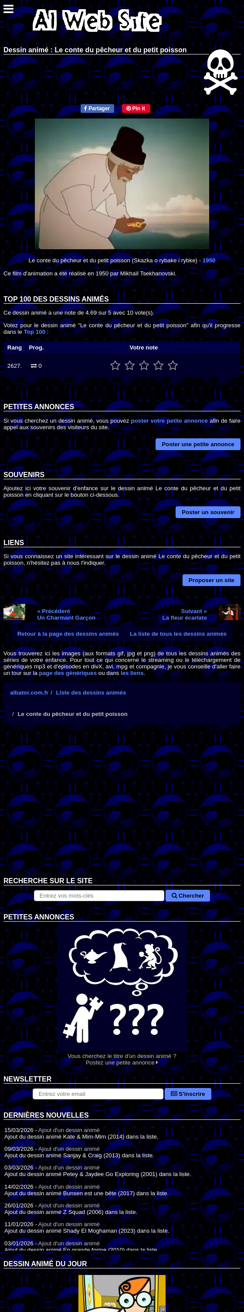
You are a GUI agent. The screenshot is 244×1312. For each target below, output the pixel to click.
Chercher (188, 895)
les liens (132, 673)
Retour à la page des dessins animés (68, 634)
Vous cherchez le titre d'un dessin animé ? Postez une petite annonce (122, 994)
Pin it (135, 108)
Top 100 (34, 332)
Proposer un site (211, 580)
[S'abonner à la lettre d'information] (98, 1093)
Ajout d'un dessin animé (69, 1130)
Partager (97, 108)
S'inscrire (188, 1094)
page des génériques (68, 673)
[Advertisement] (122, 807)
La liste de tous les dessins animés (178, 634)
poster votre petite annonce (169, 420)
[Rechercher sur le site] (99, 895)
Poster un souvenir (208, 512)
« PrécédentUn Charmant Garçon (66, 614)
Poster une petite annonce (198, 444)
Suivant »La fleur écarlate (185, 614)
